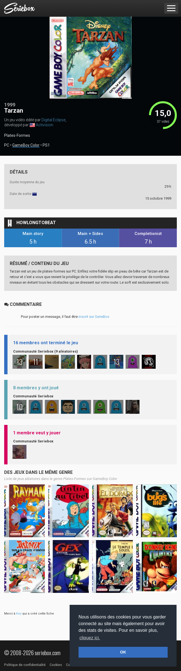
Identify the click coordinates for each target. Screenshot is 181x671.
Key (18, 613)
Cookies (56, 665)
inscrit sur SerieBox (94, 317)
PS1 (46, 145)
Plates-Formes (17, 135)
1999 (9, 105)
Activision (44, 125)
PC (6, 145)
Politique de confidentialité (25, 665)
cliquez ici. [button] (89, 637)
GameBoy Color (26, 145)
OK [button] (123, 652)
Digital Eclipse (53, 120)
